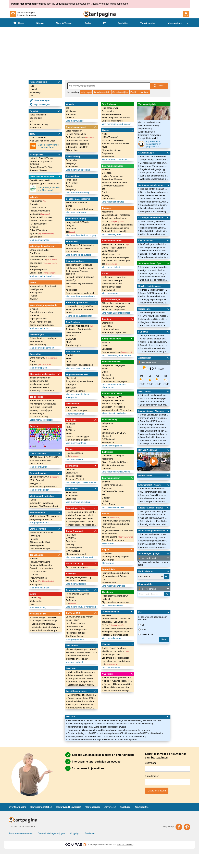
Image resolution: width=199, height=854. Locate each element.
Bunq (32, 361)
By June (42, 233)
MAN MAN (71, 538)
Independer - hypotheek (41, 503)
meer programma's (75, 639)
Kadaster (34, 506)
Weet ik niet (145, 634)
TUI (103, 189)
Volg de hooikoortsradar (149, 122)
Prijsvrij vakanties (38, 318)
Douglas (70, 225)
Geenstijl (70, 544)
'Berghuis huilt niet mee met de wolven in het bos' (154, 322)
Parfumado (71, 228)
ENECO (106, 342)
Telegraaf (112, 137)
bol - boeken (72, 251)
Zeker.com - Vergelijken (113, 407)
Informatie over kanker (77, 659)
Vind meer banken (38, 467)
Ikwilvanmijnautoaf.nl (112, 283)
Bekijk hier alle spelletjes (42, 420)
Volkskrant (119, 140)
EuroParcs (35, 253)
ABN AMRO (53, 457)
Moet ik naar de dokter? (77, 655)
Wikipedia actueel (146, 132)
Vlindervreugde (37, 413)
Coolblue (70, 117)
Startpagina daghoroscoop (79, 577)
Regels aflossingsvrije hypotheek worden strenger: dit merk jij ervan (154, 169)
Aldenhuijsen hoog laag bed (115, 556)
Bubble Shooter (37, 400)
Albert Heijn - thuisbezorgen (79, 365)
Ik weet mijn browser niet (42, 390)
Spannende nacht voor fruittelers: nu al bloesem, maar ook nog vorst (154, 440)
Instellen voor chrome (40, 377)
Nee (142, 629)
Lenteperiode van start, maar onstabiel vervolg (154, 405)
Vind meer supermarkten (78, 368)
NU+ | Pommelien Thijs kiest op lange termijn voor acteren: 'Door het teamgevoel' (154, 492)
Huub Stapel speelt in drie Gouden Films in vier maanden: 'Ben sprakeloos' (154, 501)
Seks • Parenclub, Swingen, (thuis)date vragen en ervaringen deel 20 (118, 690)
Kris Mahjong (36, 403)
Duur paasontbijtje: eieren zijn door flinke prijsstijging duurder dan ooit (82, 678)
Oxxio (104, 345)
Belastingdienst (37, 545)
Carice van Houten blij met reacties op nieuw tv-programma (154, 414)
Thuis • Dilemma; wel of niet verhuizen (118, 687)
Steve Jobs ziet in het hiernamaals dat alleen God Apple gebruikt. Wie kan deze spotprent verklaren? (154, 544)
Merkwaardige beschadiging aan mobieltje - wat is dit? (154, 540)
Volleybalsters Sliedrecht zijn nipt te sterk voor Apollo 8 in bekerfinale (154, 319)
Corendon (106, 173)
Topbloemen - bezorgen (77, 144)
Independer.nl (36, 341)
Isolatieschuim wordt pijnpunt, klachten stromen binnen (154, 208)
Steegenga (71, 163)
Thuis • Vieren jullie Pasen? (117, 677)
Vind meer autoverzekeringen (116, 313)
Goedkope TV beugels (113, 455)
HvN (114, 143)
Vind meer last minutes (113, 201)
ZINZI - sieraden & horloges (79, 209)
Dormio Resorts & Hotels (42, 256)
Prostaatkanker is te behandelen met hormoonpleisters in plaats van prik (154, 205)
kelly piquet (86, 92)
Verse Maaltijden (120, 92)
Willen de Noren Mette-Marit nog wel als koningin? (154, 234)
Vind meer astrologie (76, 584)
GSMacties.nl (108, 439)
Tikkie (33, 463)
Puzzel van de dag (39, 124)
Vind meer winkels (74, 121)
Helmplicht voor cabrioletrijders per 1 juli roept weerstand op (154, 211)
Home (19, 23)
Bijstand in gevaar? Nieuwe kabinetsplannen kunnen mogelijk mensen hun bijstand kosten (82, 685)
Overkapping (108, 111)
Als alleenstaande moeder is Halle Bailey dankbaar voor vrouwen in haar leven (154, 498)
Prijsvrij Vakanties (38, 230)
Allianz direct (72, 150)
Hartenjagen (46, 410)
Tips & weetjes (147, 23)
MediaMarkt (71, 114)
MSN (104, 147)
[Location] (155, 362)
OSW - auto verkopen (76, 410)
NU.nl (105, 140)
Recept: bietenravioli (148, 138)
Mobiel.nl (106, 375)
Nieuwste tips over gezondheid (81, 649)
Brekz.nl (106, 599)
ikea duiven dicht (102, 92)
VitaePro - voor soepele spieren (117, 224)
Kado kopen (71, 290)
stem (163, 639)
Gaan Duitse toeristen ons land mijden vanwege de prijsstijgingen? (154, 198)
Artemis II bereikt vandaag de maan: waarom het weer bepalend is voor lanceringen (154, 395)
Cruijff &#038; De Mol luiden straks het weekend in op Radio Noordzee (154, 231)
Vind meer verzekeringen (42, 348)
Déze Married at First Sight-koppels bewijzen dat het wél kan (82, 512)
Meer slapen (108, 563)
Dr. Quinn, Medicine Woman (79, 616)
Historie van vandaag (148, 125)
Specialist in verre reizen (42, 312)
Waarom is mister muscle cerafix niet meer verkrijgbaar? (154, 547)
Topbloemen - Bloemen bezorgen (77, 272)
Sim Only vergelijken (112, 445)
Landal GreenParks (39, 250)
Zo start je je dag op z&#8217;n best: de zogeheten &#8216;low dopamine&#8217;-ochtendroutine (115, 733)
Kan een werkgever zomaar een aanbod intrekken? (154, 534)
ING (32, 86)
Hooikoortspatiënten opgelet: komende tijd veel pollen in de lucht (154, 398)
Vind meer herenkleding (77, 192)
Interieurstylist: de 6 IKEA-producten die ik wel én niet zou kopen (82, 707)
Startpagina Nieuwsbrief (149, 135)
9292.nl (48, 519)
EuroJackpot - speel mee (114, 332)
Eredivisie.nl (72, 472)
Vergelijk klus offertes (112, 121)
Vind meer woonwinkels (113, 586)
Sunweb (34, 204)
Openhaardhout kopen (113, 540)
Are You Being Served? (77, 629)
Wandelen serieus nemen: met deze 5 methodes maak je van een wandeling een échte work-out (114, 720)
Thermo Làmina (117, 537)
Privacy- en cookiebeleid (20, 833)
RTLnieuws (123, 143)
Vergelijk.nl (71, 384)
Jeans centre (72, 166)
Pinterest (34, 170)
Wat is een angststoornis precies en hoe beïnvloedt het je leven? (154, 175)
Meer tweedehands (75, 413)
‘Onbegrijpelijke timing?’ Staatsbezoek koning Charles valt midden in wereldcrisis (154, 299)
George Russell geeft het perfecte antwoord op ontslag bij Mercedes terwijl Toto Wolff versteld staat (154, 335)
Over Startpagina (17, 807)
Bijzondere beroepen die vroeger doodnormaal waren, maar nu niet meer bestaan (82, 681)
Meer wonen (108, 543)
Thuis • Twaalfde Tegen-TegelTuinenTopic (118, 681)
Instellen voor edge (39, 381)
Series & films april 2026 (43, 624)
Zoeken (43, 170)
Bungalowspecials (38, 269)
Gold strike (35, 407)
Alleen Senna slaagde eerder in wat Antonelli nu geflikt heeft (154, 338)
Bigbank (40, 364)
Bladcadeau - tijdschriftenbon (80, 283)
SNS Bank (35, 460)
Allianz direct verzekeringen (43, 338)
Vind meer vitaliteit (111, 267)
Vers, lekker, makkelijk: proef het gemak (45, 188)
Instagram (34, 164)
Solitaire (50, 400)
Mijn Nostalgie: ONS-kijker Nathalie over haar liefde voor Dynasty (46, 617)
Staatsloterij (107, 323)
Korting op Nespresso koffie (115, 228)
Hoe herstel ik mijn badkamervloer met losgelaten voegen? (154, 537)
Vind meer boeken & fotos (78, 255)
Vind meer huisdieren (112, 605)
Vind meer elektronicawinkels (116, 471)
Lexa (32, 604)
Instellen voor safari (39, 384)
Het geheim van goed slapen (116, 260)
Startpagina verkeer (39, 522)
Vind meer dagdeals (111, 234)
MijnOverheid (36, 548)
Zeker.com (71, 387)
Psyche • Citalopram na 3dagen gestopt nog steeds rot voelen (118, 684)
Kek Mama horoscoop (76, 580)
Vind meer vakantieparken (42, 276)
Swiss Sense (108, 560)
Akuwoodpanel (109, 527)
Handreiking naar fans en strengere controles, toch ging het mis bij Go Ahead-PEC (154, 312)
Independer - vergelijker (113, 365)
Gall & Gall (71, 339)
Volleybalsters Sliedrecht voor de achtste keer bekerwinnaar (154, 427)
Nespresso (71, 335)
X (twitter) (46, 161)
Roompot (34, 266)
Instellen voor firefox (39, 387)
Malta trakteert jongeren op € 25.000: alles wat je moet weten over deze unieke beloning (110, 723)
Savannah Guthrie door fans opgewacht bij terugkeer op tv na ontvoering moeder (154, 488)
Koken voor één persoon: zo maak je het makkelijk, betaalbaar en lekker (154, 166)
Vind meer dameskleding (78, 170)
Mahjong (34, 410)
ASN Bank (46, 460)
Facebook (35, 161)
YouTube (48, 167)
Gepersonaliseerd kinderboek (80, 293)
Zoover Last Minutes (112, 179)
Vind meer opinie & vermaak (79, 557)
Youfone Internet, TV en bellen (116, 410)
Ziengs (69, 206)
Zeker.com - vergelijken (113, 309)
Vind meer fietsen (74, 459)
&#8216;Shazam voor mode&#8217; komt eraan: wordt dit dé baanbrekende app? (107, 736)
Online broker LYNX (44, 477)
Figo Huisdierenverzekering (115, 602)
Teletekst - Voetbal (75, 479)
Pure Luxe (71, 541)
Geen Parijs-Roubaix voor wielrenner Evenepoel (154, 437)
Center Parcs (43, 272)
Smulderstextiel (109, 533)
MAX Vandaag (73, 551)
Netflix (69, 433)
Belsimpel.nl (108, 378)
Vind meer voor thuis (76, 443)
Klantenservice (93, 807)
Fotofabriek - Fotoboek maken (80, 245)
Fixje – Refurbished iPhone (115, 462)
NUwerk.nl (35, 536)
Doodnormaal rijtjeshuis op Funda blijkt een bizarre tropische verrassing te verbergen (109, 730)
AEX (32, 480)
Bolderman (35, 315)
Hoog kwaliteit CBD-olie (77, 222)
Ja (141, 624)
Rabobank (40, 457)
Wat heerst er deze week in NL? (81, 652)
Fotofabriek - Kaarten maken (80, 268)
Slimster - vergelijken (112, 403)
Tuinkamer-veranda (111, 114)
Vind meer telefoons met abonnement (114, 385)
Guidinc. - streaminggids (77, 436)
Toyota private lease (111, 287)
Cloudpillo (106, 553)
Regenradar (108, 153)
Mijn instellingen (40, 104)
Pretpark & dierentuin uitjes (115, 231)
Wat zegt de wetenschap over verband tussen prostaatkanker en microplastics (154, 179)
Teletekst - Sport (74, 476)
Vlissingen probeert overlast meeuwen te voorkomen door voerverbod (154, 443)
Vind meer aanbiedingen (78, 394)
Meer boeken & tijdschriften (79, 316)
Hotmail (33, 89)
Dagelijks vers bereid (40, 180)
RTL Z (54, 486)
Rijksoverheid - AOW (40, 542)
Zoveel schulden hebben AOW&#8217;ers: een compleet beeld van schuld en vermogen (154, 163)
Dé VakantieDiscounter (41, 217)
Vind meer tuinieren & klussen (116, 124)
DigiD (47, 548)
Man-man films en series (78, 439)
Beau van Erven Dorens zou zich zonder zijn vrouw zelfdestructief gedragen (154, 495)
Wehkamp (71, 111)
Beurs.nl (40, 480)
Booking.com (36, 118)
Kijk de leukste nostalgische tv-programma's (149, 144)
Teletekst (106, 143)
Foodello (70, 355)
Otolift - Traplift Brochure (114, 247)
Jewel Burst (50, 403)
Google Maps (36, 167)
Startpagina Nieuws (111, 150)
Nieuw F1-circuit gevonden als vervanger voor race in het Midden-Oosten (154, 342)
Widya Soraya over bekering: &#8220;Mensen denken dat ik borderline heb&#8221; (82, 515)
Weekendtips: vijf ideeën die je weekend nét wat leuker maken (82, 525)
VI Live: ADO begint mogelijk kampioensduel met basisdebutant (154, 316)
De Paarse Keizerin (80, 137)
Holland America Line (40, 210)
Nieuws (40, 23)
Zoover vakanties (38, 207)
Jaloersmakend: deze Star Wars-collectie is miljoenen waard (97, 727)
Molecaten (40, 214)
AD (111, 140)
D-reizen (34, 227)
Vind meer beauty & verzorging (81, 235)
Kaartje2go (71, 280)
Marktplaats (71, 407)
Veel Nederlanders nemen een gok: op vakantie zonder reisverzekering (154, 195)
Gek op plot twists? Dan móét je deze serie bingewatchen (82, 521)
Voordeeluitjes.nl (43, 259)
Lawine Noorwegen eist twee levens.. (154, 254)
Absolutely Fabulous (75, 633)
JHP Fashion (72, 183)
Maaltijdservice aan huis (79, 326)
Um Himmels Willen (75, 623)
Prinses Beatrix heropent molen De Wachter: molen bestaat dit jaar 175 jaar (154, 290)
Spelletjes (123, 23)
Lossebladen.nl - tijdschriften (80, 306)
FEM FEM (71, 534)
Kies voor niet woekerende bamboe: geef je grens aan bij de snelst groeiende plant (154, 156)
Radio (87, 23)
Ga (167, 594)
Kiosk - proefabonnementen (79, 309)
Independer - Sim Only (77, 147)
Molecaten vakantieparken (115, 182)
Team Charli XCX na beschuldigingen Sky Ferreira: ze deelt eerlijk (154, 421)
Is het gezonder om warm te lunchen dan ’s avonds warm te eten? (154, 172)
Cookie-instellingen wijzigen (51, 833)
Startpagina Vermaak (76, 554)
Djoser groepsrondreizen (42, 325)
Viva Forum (35, 127)
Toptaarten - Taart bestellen (79, 329)
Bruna (69, 312)
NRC (104, 137)
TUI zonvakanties (38, 223)
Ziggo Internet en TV (112, 397)
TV (104, 23)
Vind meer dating (38, 607)
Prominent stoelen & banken (115, 524)
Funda (33, 500)
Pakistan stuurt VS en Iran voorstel (154, 250)
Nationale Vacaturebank (41, 532)
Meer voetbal (89, 482)
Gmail (42, 158)
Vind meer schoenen (76, 212)
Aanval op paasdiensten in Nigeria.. (154, 257)
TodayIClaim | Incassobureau (80, 381)
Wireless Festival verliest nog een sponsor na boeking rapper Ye (154, 434)
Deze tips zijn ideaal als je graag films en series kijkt (46, 620)
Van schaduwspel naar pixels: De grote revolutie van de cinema (46, 630)
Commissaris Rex (74, 626)
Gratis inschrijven (157, 790)
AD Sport (70, 469)
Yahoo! (49, 158)
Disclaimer (90, 833)
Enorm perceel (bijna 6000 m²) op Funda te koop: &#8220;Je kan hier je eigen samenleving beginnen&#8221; (82, 698)
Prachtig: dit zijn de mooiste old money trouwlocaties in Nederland (154, 524)
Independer (107, 423)
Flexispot (111, 517)
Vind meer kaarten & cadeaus (80, 296)
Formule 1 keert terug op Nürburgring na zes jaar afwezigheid (154, 345)
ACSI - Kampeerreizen (41, 322)
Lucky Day (107, 326)
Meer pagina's (178, 23)
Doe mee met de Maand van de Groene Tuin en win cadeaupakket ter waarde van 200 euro (154, 280)
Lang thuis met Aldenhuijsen (115, 257)
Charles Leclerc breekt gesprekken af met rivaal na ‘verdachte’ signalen (154, 351)
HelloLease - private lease (114, 277)
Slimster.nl (71, 378)
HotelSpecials (36, 289)
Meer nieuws (123, 159)
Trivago (33, 295)
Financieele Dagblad (40, 486)
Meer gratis (71, 397)
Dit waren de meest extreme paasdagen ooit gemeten (154, 401)
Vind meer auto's (110, 293)
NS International (38, 516)
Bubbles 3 (47, 407)
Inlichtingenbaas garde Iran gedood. (154, 247)
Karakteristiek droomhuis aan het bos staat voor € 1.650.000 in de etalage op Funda (82, 701)
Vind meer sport (74, 482)
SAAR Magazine (74, 547)
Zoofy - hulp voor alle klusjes (116, 117)
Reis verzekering (38, 344)
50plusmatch (36, 601)
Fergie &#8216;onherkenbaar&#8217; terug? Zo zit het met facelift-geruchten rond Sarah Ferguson (154, 224)
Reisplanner (53, 516)
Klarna (40, 463)
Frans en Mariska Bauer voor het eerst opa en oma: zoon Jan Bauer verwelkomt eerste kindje (154, 228)
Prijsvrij (105, 195)
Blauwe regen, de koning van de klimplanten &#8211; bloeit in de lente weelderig (154, 273)
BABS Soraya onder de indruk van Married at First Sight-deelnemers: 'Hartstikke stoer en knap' (154, 424)
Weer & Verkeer (64, 23)
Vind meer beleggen (39, 490)
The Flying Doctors (75, 636)
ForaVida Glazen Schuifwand (116, 520)
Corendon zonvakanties (41, 220)
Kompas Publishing (125, 845)
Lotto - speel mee (110, 329)
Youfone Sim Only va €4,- (114, 433)
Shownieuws (108, 156)
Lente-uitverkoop (38, 137)
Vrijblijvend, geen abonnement (44, 183)
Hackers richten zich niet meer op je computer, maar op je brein (154, 189)
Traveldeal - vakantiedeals (114, 218)
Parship (35, 597)
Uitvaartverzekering (75, 391)
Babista (69, 186)
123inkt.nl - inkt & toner (113, 465)
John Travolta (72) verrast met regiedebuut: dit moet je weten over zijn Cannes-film (154, 221)
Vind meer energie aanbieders (116, 355)
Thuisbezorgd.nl (73, 345)
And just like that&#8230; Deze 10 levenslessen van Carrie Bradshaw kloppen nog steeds (154, 518)
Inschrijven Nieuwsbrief (68, 807)
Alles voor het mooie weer (42, 140)
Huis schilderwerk (110, 108)
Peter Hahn (71, 160)
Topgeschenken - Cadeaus (79, 265)
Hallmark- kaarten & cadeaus (80, 277)
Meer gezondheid (74, 662)
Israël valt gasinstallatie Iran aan (154, 244)
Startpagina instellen (41, 807)
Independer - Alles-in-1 (113, 400)
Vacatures (125, 807)
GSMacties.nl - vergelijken (114, 381)
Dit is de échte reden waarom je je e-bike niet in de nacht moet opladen (102, 739)
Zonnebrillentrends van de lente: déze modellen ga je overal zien (154, 514)
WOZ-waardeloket (49, 506)
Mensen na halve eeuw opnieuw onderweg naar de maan (154, 201)
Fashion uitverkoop (139, 92)
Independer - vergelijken (113, 306)
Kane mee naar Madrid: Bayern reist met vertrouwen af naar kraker (154, 325)
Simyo (105, 368)
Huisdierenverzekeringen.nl (115, 596)
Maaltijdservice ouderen (115, 244)
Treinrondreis (38, 201)
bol (31, 95)
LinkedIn (34, 539)
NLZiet (69, 427)
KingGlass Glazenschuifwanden (117, 530)
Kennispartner (141, 807)
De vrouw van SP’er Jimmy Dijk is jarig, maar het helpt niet (154, 418)
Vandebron (107, 349)
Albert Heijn (35, 92)
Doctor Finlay (72, 620)
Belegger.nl (35, 483)
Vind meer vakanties (39, 240)
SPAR (68, 358)
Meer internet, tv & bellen (114, 413)
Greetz (69, 286)
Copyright (75, 833)
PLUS (68, 342)
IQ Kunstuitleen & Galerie (114, 576)
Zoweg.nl (34, 299)
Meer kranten (108, 159)
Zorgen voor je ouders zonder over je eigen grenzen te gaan (154, 159)
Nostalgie (70, 423)
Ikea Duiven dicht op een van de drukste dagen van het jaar (154, 431)
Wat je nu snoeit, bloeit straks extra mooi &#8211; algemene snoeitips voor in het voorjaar (154, 270)
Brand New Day (44, 358)
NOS (104, 134)
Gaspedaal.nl (108, 290)
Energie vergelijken (117, 352)
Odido (105, 372)
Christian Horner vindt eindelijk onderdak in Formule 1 (154, 348)
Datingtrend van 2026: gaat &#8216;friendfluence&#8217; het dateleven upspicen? (154, 511)
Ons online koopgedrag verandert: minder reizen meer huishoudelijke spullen (154, 192)
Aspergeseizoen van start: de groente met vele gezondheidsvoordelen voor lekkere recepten (154, 276)
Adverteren (110, 807)
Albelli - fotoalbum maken (78, 248)
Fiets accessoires (74, 453)
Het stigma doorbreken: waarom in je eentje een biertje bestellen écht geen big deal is (82, 704)
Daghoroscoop (145, 128)
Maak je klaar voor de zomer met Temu (44, 146)
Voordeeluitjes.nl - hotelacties (44, 286)
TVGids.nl (70, 430)
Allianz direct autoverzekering (116, 303)
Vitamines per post (111, 254)
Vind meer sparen (38, 367)
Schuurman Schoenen (77, 202)
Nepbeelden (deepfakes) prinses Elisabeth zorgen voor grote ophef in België (154, 302)
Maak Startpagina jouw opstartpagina (23, 14)
